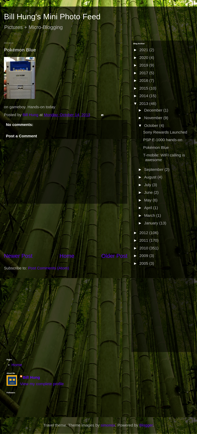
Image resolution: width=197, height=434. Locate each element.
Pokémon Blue (156, 147)
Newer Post (18, 256)
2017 (144, 73)
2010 (144, 248)
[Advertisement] (65, 228)
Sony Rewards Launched (165, 132)
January (151, 223)
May (148, 200)
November (153, 118)
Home (66, 256)
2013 (144, 103)
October (151, 125)
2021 (144, 50)
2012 (144, 233)
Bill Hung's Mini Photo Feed (52, 16)
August (150, 177)
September (154, 169)
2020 (144, 57)
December (153, 110)
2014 (144, 96)
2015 (144, 88)
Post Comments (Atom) (48, 268)
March (150, 215)
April (148, 208)
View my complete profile (42, 384)
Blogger (146, 425)
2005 (144, 263)
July (148, 185)
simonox (108, 425)
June (149, 192)
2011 (144, 240)
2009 (144, 255)
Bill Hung (31, 377)
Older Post (114, 256)
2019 (144, 65)
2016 (144, 80)
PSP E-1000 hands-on (162, 140)
